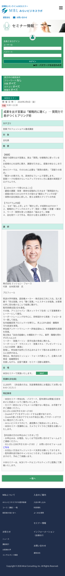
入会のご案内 (40, 494)
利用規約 (37, 507)
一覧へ (33, 478)
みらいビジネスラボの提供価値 (14, 502)
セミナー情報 (40, 523)
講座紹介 (6, 544)
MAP (42, 373)
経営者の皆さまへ (9, 512)
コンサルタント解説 (10, 555)
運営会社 (6, 17)
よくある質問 (39, 512)
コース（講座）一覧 (10, 507)
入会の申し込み (40, 502)
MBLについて (9, 494)
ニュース (6, 539)
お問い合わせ (22, 17)
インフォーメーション (48, 533)
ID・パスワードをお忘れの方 (48, 65)
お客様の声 (7, 549)
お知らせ (7, 531)
